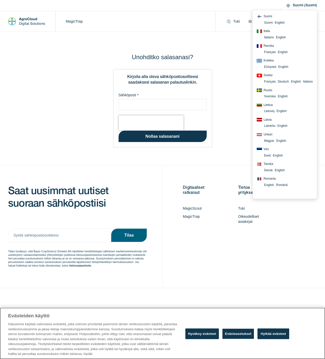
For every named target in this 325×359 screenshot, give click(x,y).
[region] (162, 333)
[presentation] (151, 123)
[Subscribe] (129, 235)
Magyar (269, 141)
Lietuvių (269, 111)
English (280, 22)
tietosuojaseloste (80, 265)
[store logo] (26, 21)
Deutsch (283, 81)
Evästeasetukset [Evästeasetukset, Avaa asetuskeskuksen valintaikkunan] (238, 334)
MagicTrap (74, 21)
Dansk (268, 170)
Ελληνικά (270, 67)
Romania (266, 179)
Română (281, 185)
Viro (263, 149)
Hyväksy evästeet (202, 334)
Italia (263, 31)
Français (270, 52)
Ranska (265, 46)
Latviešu (269, 126)
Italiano (269, 37)
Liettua (265, 105)
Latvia (264, 120)
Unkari (264, 135)
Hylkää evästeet (273, 334)
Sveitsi (264, 75)
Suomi (264, 16)
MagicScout (192, 208)
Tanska (265, 164)
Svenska (270, 96)
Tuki (241, 208)
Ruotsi (264, 90)
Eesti (267, 155)
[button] (301, 5)
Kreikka (265, 61)
